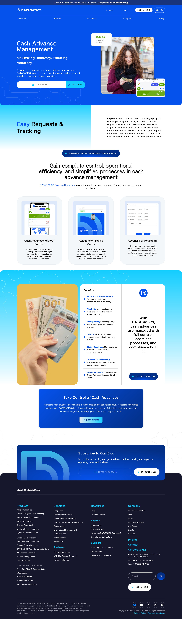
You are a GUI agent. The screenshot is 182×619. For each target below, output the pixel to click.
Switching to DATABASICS (102, 547)
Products (23, 19)
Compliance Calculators (101, 536)
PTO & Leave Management (28, 517)
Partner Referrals (61, 559)
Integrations (96, 525)
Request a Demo (91, 420)
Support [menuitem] (109, 10)
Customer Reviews (136, 522)
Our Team (132, 526)
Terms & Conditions (156, 613)
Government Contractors (65, 518)
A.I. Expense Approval (26, 552)
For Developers (97, 529)
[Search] (161, 576)
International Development (65, 529)
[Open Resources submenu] (98, 19)
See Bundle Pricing (119, 2)
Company (128, 19)
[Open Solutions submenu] (62, 19)
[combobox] (142, 576)
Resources (93, 19)
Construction (59, 526)
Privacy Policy (140, 613)
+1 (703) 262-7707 (140, 563)
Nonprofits (58, 510)
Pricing (161, 19)
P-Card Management (26, 556)
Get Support (96, 551)
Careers (131, 533)
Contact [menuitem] (124, 10)
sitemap (132, 570)
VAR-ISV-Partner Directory (65, 556)
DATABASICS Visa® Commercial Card (33, 549)
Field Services (60, 533)
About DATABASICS (136, 510)
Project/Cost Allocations (27, 545)
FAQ (130, 514)
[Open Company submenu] (133, 19)
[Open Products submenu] (28, 19)
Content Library (98, 514)
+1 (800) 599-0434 (144, 560)
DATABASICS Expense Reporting (58, 185)
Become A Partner (62, 552)
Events (131, 529)
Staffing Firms (60, 537)
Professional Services (63, 514)
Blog (93, 510)
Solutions (58, 19)
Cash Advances (23, 560)
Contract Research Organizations (68, 522)
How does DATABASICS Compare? (106, 533)
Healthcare (58, 541)
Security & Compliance (101, 555)
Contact (133, 545)
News (130, 518)
